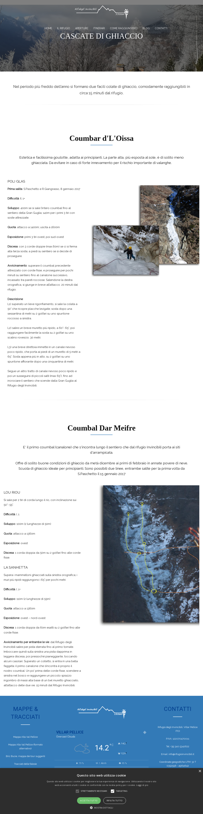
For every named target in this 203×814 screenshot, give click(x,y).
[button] (101, 808)
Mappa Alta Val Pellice (25, 737)
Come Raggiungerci (123, 28)
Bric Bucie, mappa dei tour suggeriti (25, 757)
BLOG (146, 28)
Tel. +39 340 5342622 (177, 747)
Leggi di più (142, 785)
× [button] (199, 771)
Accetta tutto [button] (88, 800)
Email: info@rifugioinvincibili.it (177, 754)
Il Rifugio (63, 28)
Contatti (161, 28)
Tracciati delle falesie (25, 764)
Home (48, 28)
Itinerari (99, 28)
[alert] (101, 791)
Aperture (81, 28)
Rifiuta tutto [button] (115, 800)
